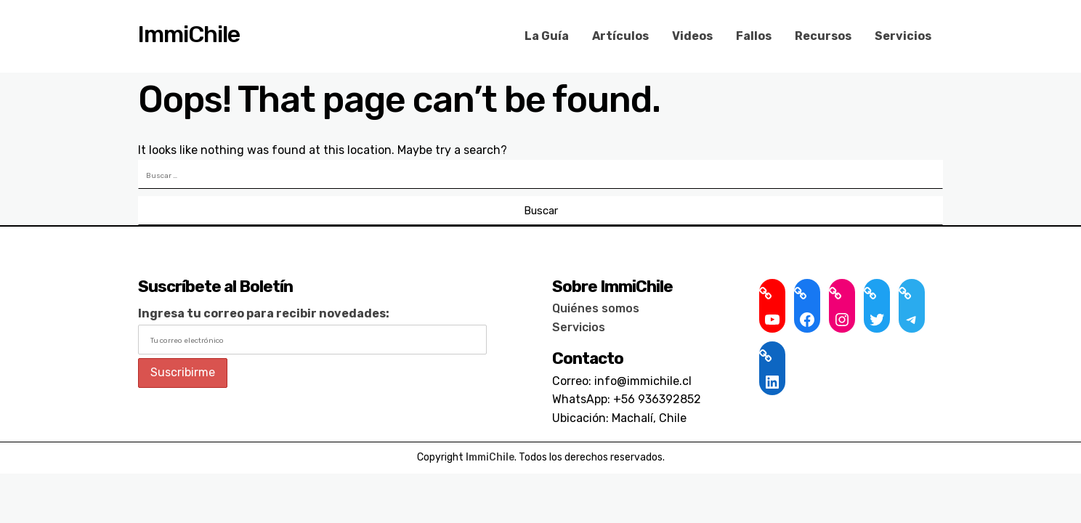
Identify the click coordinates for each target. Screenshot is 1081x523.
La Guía (547, 36)
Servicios (903, 36)
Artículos (620, 36)
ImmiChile (189, 34)
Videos (692, 36)
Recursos (823, 36)
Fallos (754, 36)
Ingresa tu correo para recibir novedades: (263, 313)
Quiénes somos (595, 308)
